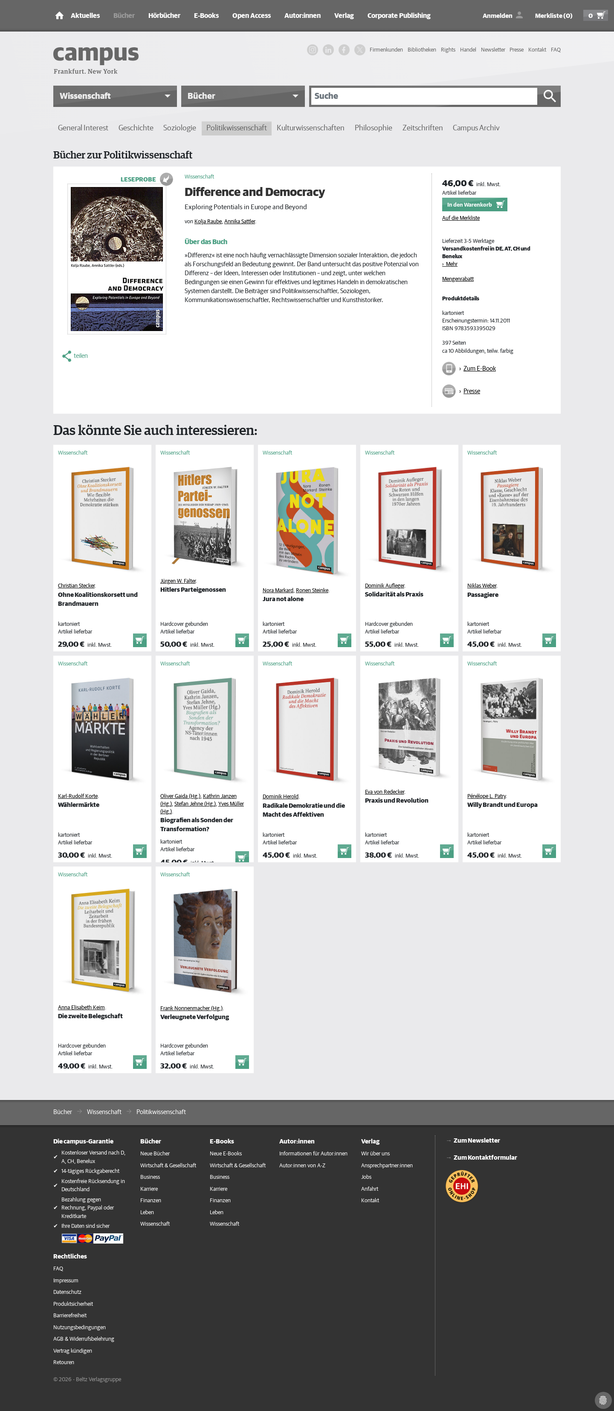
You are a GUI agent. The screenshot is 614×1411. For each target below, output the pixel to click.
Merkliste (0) (554, 16)
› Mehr (450, 264)
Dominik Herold (280, 797)
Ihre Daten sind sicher (85, 1226)
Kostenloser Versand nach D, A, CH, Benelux (93, 1157)
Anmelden (498, 16)
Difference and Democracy (255, 193)
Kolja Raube (208, 222)
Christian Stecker (76, 586)
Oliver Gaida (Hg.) (180, 796)
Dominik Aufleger (384, 586)
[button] (115, 96)
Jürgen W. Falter (178, 581)
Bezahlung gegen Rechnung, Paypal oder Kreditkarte (87, 1208)
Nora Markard (278, 590)
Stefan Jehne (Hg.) (195, 804)
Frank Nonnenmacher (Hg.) (191, 1008)
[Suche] (424, 96)
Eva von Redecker (384, 792)
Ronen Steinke (312, 590)
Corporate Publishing (399, 15)
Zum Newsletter (477, 1140)
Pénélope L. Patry (486, 796)
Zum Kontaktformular (485, 1158)
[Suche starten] (550, 96)
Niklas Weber (481, 586)
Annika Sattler (239, 222)
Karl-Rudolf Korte (78, 796)
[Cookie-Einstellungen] (603, 1400)
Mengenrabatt (458, 279)
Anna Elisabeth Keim (81, 1008)
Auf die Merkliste (461, 218)
